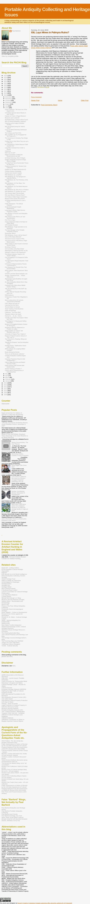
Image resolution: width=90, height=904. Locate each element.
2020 (5, 85)
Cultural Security (7, 687)
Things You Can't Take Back (10, 642)
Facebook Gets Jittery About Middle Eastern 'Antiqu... (15, 286)
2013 (5, 385)
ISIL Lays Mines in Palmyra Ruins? (15, 195)
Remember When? (10, 233)
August (7, 104)
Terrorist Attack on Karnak (12, 307)
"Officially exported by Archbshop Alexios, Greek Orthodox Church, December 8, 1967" (15, 424)
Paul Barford (16, 31)
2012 (5, 387)
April (6, 375)
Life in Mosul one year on (12, 303)
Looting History (6, 596)
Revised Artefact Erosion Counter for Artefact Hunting (14, 557)
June (7, 107)
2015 (5, 95)
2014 (5, 383)
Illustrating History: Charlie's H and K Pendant (20, 454)
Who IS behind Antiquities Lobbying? (15, 121)
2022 (5, 81)
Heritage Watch (6, 587)
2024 (5, 77)
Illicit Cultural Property (9, 588)
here (13, 666)
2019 (5, 87)
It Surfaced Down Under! (9, 590)
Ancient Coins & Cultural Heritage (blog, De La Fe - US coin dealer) (14, 770)
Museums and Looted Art (12, 118)
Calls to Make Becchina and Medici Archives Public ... (15, 363)
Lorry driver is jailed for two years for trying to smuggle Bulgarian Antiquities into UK (19, 479)
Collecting (8, 151)
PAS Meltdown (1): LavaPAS (13, 175)
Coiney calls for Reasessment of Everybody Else (14, 371)
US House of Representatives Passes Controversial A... (16, 264)
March (7, 377)
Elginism (4, 572)
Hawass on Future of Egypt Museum (15, 116)
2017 (5, 91)
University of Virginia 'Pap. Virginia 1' (15, 334)
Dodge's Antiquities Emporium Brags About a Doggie (15, 160)
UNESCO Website (7, 718)
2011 (5, 389)
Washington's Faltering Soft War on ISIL (16, 250)
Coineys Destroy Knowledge (13, 171)
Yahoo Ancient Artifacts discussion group (14, 760)
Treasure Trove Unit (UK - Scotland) (13, 713)
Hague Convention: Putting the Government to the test (14, 155)
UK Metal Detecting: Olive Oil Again (15, 158)
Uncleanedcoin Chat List (9, 761)
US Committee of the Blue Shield (14, 249)
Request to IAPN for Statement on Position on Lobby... (14, 328)
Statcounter (5, 404)
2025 (5, 75)
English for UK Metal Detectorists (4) (15, 169)
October (8, 100)
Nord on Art (5, 604)
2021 (5, 83)
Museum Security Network (10, 708)
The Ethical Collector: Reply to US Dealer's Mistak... (14, 254)
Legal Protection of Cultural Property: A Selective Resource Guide (14, 706)
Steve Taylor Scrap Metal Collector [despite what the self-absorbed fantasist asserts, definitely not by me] (14, 819)
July (6, 106)
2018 (5, 89)
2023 (5, 79)
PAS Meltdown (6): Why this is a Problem (17, 189)
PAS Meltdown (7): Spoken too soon (15, 191)
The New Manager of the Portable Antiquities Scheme (14, 230)
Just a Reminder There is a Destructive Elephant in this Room (14, 519)
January (8, 381)
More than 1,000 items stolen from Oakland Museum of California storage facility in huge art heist (20, 507)
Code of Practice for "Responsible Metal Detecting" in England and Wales (14, 682)
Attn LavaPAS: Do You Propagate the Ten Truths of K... (15, 135)
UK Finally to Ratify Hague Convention (16, 197)
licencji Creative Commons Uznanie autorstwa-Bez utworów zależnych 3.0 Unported (45, 903)
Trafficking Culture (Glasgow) (11, 644)
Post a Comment (36, 97)
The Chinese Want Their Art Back (14, 193)
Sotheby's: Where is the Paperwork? (15, 252)
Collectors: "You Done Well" (13, 312)
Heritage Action (6, 583)
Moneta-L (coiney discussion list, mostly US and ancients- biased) (14, 754)
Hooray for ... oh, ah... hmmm (13, 316)
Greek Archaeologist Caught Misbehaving (13, 207)
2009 (5, 392)
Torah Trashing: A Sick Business (14, 309)
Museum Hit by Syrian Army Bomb (15, 198)
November (8, 98)
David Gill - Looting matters (10, 568)
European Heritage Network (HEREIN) (14, 689)
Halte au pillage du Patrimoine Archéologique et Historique (11, 581)
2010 (5, 391)
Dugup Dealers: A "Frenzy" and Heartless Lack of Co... (14, 331)
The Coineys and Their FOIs (13, 133)
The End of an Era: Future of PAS (14, 238)
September (8, 102)
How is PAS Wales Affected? (13, 237)
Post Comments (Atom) (49, 105)
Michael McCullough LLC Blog (11, 598)
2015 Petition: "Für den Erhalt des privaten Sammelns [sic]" (12, 741)
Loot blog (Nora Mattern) (9, 595)
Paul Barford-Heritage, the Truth (12, 816)
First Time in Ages (10, 220)
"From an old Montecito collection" (14, 354)
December (8, 97)
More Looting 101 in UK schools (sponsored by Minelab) (14, 300)
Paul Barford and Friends (10, 814)
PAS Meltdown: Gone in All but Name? (16, 235)
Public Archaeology (10, 310)
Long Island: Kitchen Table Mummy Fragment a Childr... (15, 210)
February (8, 379)
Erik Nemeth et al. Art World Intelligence (14, 574)
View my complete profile (10, 56)
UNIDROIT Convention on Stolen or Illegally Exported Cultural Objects (13, 720)
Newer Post (35, 100)
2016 (5, 93)
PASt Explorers (9, 295)
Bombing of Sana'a (10, 247)
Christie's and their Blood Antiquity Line (16, 273)
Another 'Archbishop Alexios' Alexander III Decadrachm (18, 492)
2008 (5, 394)
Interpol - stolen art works (10, 703)
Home (60, 100)
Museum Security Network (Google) (13, 599)
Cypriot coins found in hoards (13, 173)
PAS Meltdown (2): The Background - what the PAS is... (15, 177)
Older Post (84, 100)
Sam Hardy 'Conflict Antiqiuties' (11, 625)
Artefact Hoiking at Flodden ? (13, 368)
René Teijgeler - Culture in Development (14, 612)
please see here (7, 656)
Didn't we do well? (10, 153)
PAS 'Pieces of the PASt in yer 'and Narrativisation (15, 217)
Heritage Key (6, 585)
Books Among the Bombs (12, 352)
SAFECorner (6, 623)
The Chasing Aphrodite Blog (10, 633)
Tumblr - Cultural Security (10, 645)
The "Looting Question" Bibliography (13, 711)
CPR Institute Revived (11, 225)
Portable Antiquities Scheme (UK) (12, 710)
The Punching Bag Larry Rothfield (12, 641)
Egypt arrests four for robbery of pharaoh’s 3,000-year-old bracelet (12, 413)
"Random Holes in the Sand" (13, 314)
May (6, 373)
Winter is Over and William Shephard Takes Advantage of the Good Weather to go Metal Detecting (15, 435)
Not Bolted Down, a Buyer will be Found (16, 119)
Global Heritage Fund (8, 579)
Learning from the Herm (12, 305)
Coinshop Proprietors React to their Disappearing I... (15, 359)
